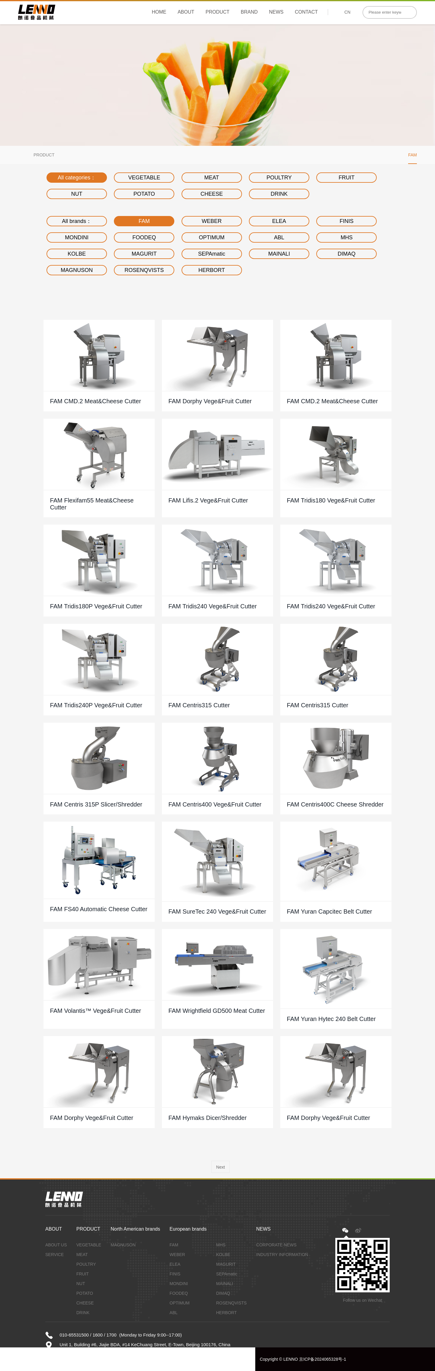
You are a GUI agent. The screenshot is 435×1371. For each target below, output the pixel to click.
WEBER (212, 221)
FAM (412, 154)
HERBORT (211, 270)
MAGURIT (144, 254)
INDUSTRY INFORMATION (282, 1254)
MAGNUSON (77, 270)
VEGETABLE (144, 178)
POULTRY (279, 178)
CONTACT (306, 12)
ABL (279, 237)
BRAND (249, 12)
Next (220, 1167)
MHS (346, 237)
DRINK (279, 194)
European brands (188, 1229)
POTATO (144, 194)
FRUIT (347, 178)
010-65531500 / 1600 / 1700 (88, 1334)
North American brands (135, 1229)
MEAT (211, 178)
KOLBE (77, 254)
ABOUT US (56, 1244)
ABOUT (186, 12)
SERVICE (54, 1254)
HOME (159, 12)
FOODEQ (144, 237)
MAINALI (279, 254)
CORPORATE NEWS (276, 1244)
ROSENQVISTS (144, 270)
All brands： (77, 221)
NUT (76, 194)
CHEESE (212, 194)
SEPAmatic (211, 254)
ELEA (279, 221)
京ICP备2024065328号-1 (322, 1359)
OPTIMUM (211, 237)
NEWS (276, 12)
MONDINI (77, 237)
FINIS (346, 221)
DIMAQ (347, 254)
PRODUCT (217, 12)
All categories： (77, 178)
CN (347, 12)
